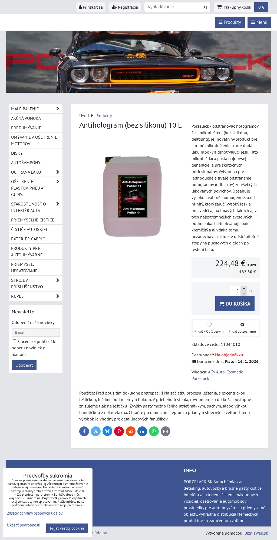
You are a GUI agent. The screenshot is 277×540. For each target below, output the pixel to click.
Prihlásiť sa (91, 7)
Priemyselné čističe (32, 220)
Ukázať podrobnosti (23, 525)
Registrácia (125, 7)
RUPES (36, 296)
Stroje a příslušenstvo (36, 283)
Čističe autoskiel (29, 229)
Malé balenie (36, 108)
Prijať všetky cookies (67, 528)
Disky (17, 153)
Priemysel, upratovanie (24, 267)
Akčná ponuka (26, 118)
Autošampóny (26, 162)
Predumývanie (26, 127)
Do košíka (234, 303)
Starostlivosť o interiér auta (36, 207)
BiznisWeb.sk (256, 533)
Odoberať (24, 365)
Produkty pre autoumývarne (27, 251)
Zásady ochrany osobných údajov (34, 513)
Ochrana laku (36, 172)
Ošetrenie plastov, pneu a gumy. (36, 188)
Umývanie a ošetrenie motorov (34, 140)
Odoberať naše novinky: (33, 322)
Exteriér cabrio (28, 238)
